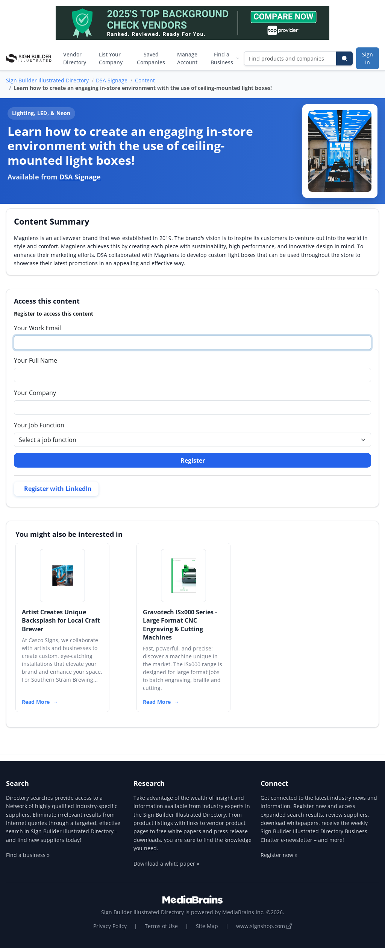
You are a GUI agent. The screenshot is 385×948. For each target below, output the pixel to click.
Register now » (279, 854)
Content (145, 80)
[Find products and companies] (290, 58)
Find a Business (225, 58)
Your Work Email (37, 328)
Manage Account (187, 58)
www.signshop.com (264, 926)
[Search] (344, 58)
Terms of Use (161, 926)
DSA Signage (111, 80)
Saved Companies (151, 58)
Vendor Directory (74, 58)
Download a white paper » (166, 863)
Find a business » (28, 854)
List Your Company (111, 58)
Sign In (367, 58)
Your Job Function (39, 425)
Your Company (35, 393)
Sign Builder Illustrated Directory (47, 80)
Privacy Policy (110, 926)
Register (192, 460)
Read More (36, 701)
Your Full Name (35, 360)
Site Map (207, 926)
